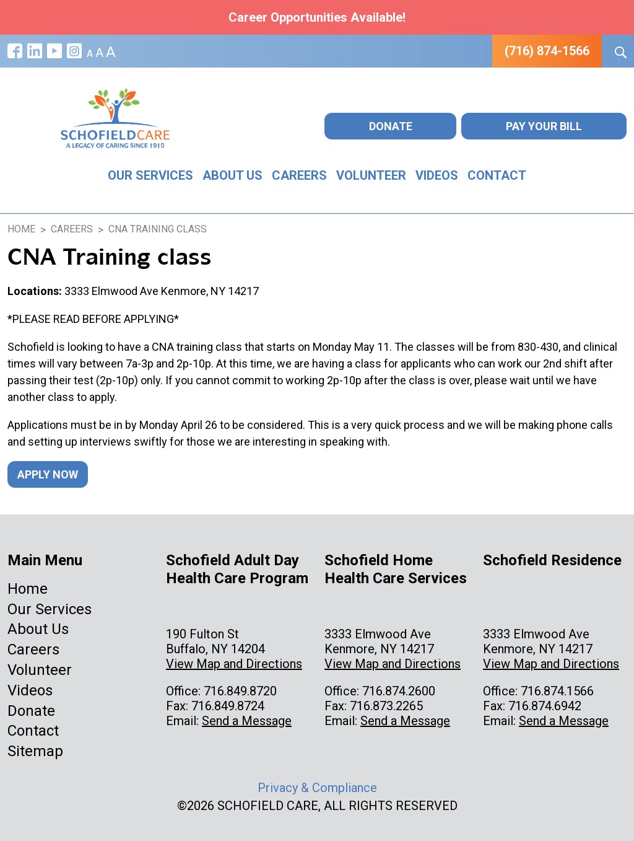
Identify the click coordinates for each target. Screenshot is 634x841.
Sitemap (35, 751)
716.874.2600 (398, 691)
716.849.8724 (227, 705)
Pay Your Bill (544, 126)
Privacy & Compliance (317, 787)
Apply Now (47, 474)
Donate (390, 126)
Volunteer (371, 175)
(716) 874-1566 (547, 50)
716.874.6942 (544, 705)
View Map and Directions (234, 663)
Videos (436, 175)
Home (27, 588)
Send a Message (247, 720)
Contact (496, 175)
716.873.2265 (386, 705)
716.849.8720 (240, 691)
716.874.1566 (557, 691)
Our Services (150, 175)
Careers (299, 175)
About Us (232, 175)
